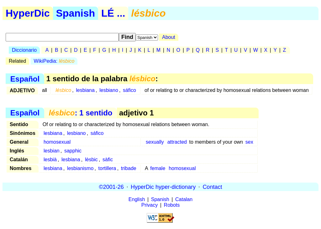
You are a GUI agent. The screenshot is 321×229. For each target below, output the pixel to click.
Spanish (75, 13)
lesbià (50, 159)
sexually (155, 142)
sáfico (129, 90)
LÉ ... (113, 13)
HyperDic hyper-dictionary (163, 187)
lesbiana (85, 90)
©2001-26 (111, 187)
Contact (212, 187)
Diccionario (24, 50)
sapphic (73, 150)
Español (24, 78)
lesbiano (108, 90)
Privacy (149, 205)
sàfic (108, 159)
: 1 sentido (81, 113)
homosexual (57, 142)
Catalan (183, 199)
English (137, 199)
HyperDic (28, 13)
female (157, 168)
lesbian (52, 150)
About (168, 37)
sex (249, 142)
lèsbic (91, 159)
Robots (172, 205)
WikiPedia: (54, 61)
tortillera (107, 168)
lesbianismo (80, 168)
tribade (128, 168)
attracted (177, 142)
